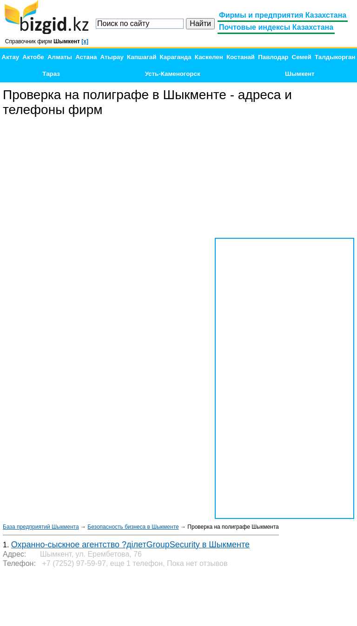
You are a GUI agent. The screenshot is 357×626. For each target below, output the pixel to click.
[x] (84, 41)
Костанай (240, 57)
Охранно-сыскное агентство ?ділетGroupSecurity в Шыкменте (130, 544)
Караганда (176, 57)
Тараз (51, 73)
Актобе (33, 57)
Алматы (59, 57)
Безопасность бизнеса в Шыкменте (132, 527)
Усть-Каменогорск (172, 73)
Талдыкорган (335, 57)
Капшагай (141, 57)
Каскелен (209, 57)
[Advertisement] (284, 178)
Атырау (112, 57)
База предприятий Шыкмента (41, 527)
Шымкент (299, 73)
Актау (11, 57)
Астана (86, 57)
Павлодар (273, 57)
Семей (301, 57)
